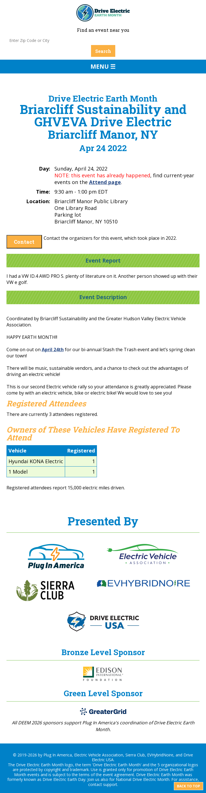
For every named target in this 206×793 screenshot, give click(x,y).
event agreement (118, 774)
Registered (81, 450)
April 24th (53, 349)
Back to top (188, 786)
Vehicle (17, 450)
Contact (24, 241)
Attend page (105, 182)
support (110, 784)
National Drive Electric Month (142, 779)
